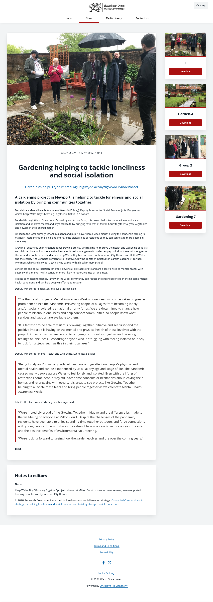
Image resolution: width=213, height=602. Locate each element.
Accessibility (106, 552)
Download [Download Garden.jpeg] (185, 122)
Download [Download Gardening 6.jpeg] (185, 71)
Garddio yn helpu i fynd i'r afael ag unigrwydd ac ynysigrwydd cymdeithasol (81, 187)
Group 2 (185, 165)
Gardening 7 (186, 216)
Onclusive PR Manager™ (114, 585)
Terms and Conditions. (106, 545)
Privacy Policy (106, 539)
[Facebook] (103, 562)
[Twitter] (109, 562)
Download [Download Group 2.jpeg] (185, 173)
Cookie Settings (106, 573)
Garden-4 (185, 114)
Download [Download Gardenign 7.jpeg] (185, 225)
